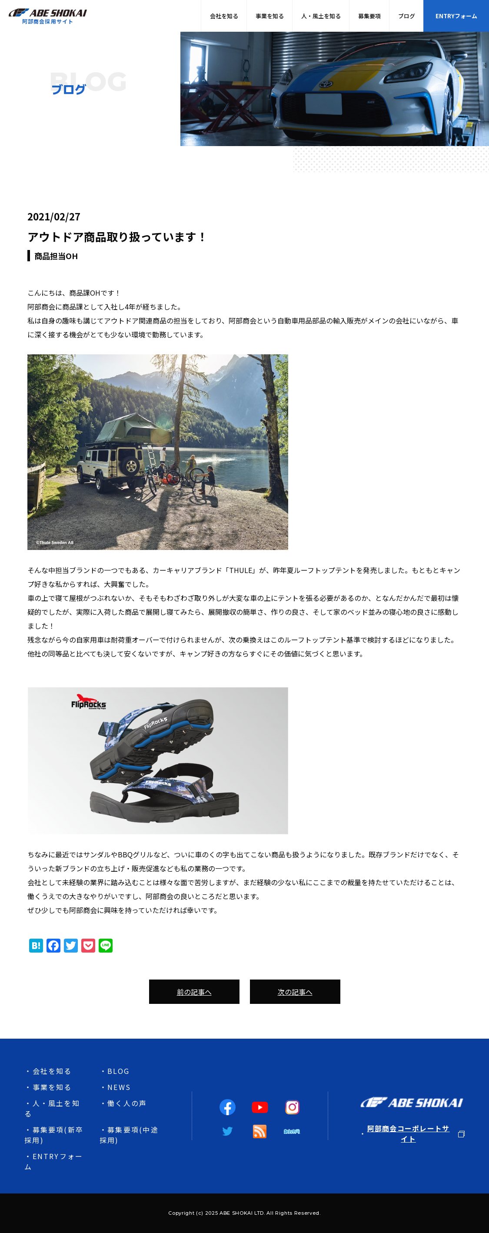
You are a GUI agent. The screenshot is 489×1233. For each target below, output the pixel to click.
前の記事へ (194, 991)
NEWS (119, 1087)
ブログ (406, 16)
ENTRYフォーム (456, 16)
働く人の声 (127, 1103)
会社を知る (224, 16)
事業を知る (270, 16)
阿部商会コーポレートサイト (408, 1133)
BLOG (118, 1071)
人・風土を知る (321, 16)
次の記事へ (295, 991)
